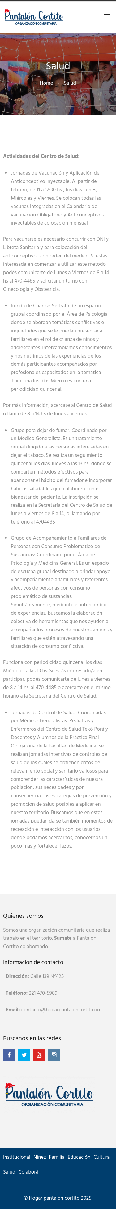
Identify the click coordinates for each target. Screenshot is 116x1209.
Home (46, 83)
